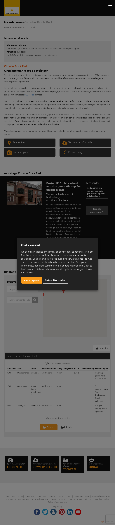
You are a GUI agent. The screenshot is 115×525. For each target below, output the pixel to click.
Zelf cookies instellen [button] (55, 280)
